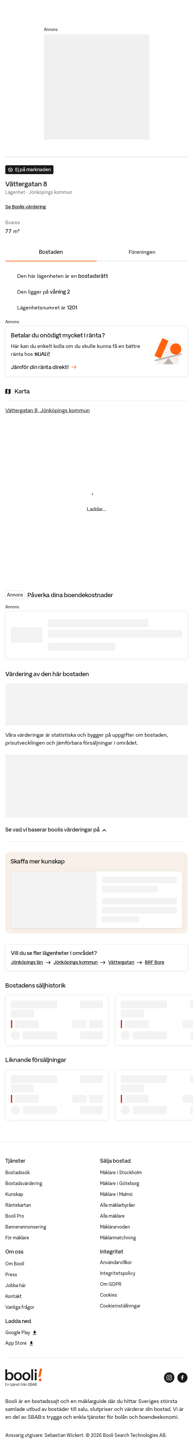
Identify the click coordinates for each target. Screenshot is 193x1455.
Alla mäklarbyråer (117, 1205)
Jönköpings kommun (75, 962)
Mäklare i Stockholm (121, 1173)
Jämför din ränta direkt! (44, 367)
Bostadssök (17, 1173)
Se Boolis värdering (25, 207)
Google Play (21, 1333)
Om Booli (14, 1264)
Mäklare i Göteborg (119, 1183)
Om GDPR (110, 1284)
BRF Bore (154, 962)
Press (11, 1275)
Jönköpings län (27, 962)
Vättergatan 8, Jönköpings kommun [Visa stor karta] (47, 410)
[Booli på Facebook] (182, 1377)
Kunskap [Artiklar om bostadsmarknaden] (14, 1194)
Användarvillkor (116, 1262)
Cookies (108, 1295)
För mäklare (17, 1238)
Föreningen (142, 252)
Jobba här (15, 1285)
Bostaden (51, 252)
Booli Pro (14, 1216)
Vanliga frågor (19, 1307)
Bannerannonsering (25, 1227)
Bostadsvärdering (23, 1183)
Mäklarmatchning (118, 1238)
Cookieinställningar (120, 1306)
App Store (19, 1343)
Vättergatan (121, 962)
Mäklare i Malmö (116, 1194)
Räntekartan (18, 1205)
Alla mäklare (112, 1216)
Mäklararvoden (115, 1227)
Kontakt (13, 1296)
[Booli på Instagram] (169, 1377)
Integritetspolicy (117, 1273)
